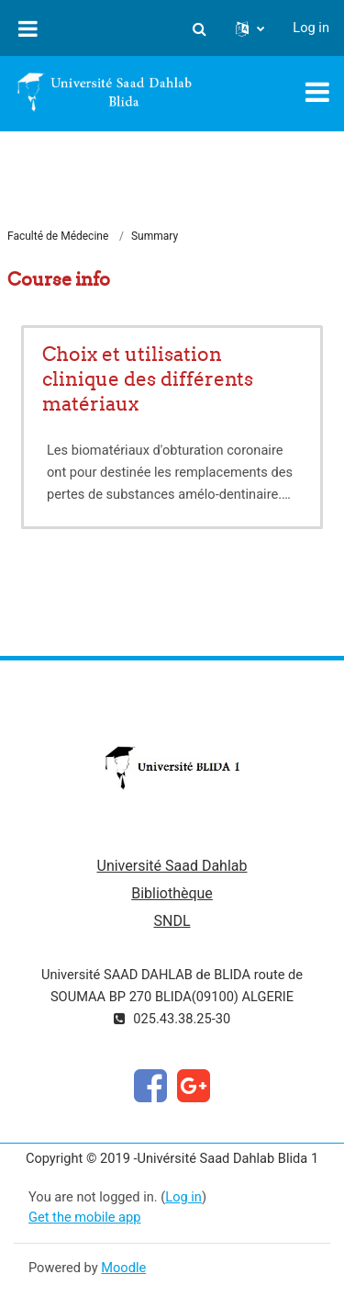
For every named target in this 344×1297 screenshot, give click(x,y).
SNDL (171, 921)
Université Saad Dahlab (172, 865)
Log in (311, 27)
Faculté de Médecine (57, 236)
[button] (199, 28)
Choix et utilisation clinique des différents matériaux (147, 379)
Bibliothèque (172, 893)
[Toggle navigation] (317, 91)
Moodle (123, 1267)
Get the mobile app (84, 1217)
